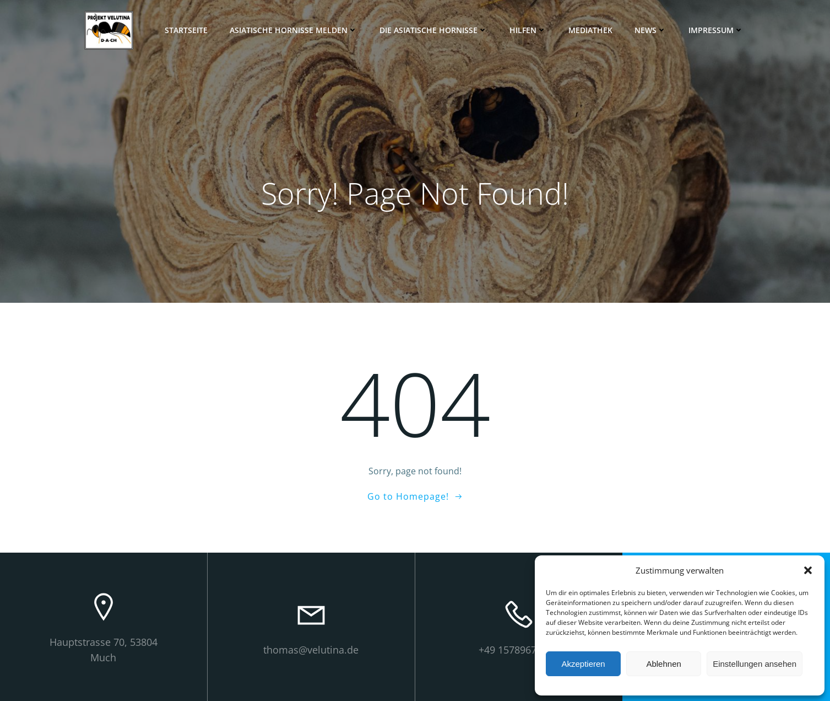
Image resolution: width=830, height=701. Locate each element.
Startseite (186, 30)
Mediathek (590, 30)
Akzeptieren (583, 663)
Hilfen (527, 30)
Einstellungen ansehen (754, 663)
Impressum (716, 30)
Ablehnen (663, 663)
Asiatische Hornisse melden (293, 30)
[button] (807, 570)
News (650, 30)
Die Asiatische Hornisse (433, 30)
